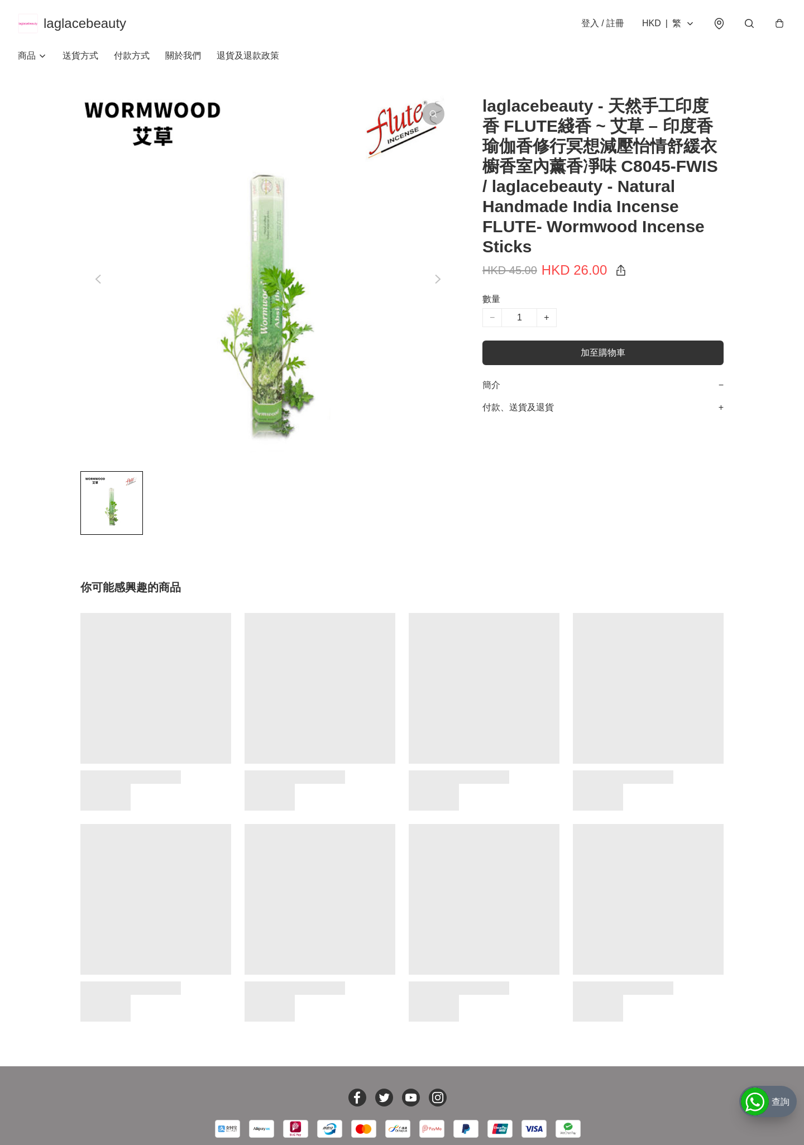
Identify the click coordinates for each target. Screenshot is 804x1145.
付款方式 (132, 55)
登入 (602, 23)
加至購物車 (603, 352)
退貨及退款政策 (248, 55)
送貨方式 (80, 55)
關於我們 (183, 55)
